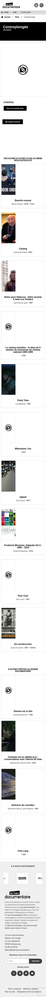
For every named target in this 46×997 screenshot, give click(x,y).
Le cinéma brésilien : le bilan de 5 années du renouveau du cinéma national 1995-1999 (22, 349)
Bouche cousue (23, 200)
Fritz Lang (23, 851)
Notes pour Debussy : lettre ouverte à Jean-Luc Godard (23, 298)
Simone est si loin (23, 711)
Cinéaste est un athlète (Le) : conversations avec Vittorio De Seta (23, 758)
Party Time (23, 400)
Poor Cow (23, 596)
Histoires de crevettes (23, 805)
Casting (23, 248)
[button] (36, 5)
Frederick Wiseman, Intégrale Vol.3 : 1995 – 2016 (23, 546)
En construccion (23, 644)
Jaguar (23, 497)
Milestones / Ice (23, 448)
